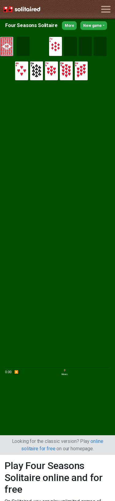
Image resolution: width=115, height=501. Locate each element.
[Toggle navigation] (105, 9)
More (69, 25)
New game (92, 25)
